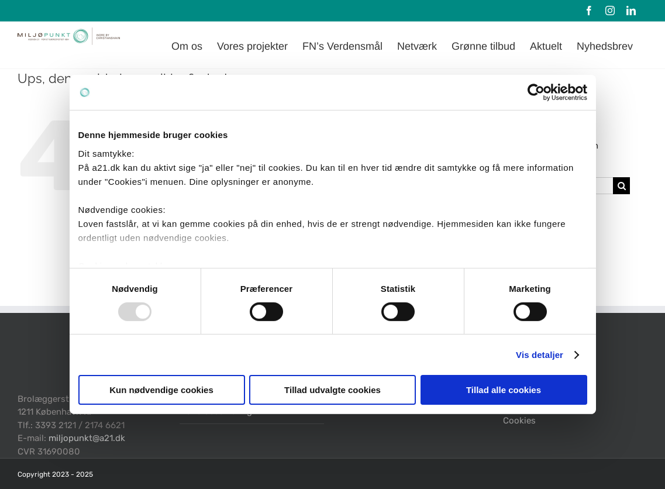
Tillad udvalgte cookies (332, 390)
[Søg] (621, 185)
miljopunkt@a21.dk (87, 438)
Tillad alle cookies (503, 390)
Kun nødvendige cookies (161, 390)
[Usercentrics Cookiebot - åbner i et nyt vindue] (536, 92)
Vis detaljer (539, 355)
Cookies (519, 420)
